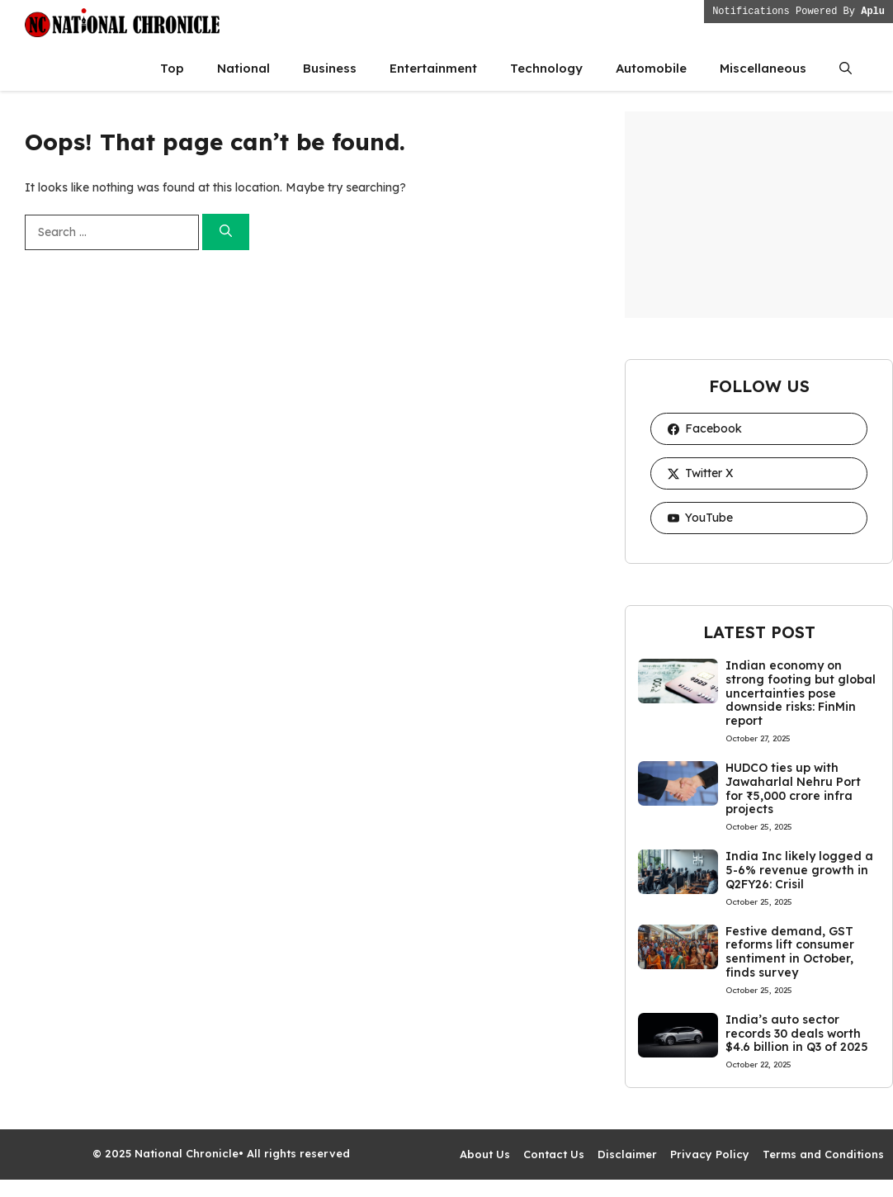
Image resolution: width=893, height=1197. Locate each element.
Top (172, 68)
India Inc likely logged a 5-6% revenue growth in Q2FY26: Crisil (799, 870)
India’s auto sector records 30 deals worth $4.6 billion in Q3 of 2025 (796, 1033)
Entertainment (433, 68)
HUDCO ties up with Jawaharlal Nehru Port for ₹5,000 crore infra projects (793, 788)
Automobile (651, 68)
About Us (485, 1154)
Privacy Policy (709, 1154)
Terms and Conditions (823, 1154)
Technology (546, 68)
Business (330, 68)
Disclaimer (627, 1154)
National (243, 68)
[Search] (225, 232)
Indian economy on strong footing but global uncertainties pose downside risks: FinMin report (800, 693)
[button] (845, 68)
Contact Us (553, 1154)
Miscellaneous (763, 68)
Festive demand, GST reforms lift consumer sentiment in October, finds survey (789, 952)
